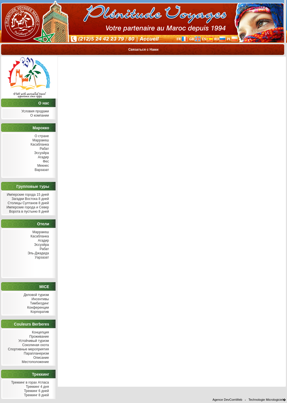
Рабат (43, 149)
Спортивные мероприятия (28, 349)
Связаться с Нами (143, 50)
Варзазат (41, 170)
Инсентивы (39, 299)
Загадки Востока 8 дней (29, 199)
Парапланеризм (36, 353)
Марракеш (40, 140)
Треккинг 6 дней (36, 391)
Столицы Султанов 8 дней (27, 203)
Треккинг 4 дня (37, 387)
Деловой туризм (35, 295)
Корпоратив (39, 312)
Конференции (37, 308)
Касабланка (39, 145)
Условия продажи (34, 111)
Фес (45, 161)
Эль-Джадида (37, 253)
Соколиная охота (35, 345)
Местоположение (35, 362)
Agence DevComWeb (227, 399)
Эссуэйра (41, 153)
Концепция (40, 332)
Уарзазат (41, 257)
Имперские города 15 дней (27, 195)
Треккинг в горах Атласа (29, 382)
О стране (41, 136)
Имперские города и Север (27, 207)
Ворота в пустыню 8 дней (28, 212)
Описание (40, 358)
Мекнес (42, 166)
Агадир (43, 157)
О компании (39, 115)
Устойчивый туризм (33, 341)
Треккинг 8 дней (36, 395)
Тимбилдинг (39, 303)
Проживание (38, 337)
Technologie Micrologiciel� (267, 399)
